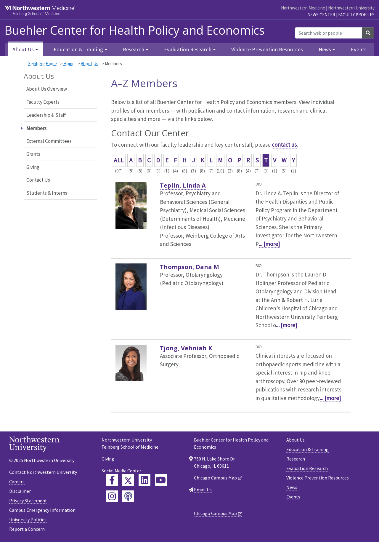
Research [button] (133, 49)
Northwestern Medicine (303, 8)
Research (295, 459)
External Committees (49, 141)
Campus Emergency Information (42, 510)
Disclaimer (20, 491)
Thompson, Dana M (189, 267)
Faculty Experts (43, 102)
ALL (119, 160)
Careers (17, 482)
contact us (284, 144)
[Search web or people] (328, 33)
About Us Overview (46, 89)
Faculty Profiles (356, 14)
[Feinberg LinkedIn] (144, 480)
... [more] (269, 243)
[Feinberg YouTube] (161, 480)
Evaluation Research (307, 468)
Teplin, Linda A (183, 185)
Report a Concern (27, 529)
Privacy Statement (28, 500)
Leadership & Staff (46, 115)
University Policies (27, 519)
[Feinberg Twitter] (128, 480)
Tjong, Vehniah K (186, 348)
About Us (89, 63)
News (291, 487)
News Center (321, 14)
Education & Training (307, 449)
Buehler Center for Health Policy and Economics (134, 30)
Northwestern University (351, 8)
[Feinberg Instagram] (112, 496)
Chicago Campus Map (215, 478)
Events (359, 49)
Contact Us (38, 180)
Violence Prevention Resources (267, 49)
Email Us (203, 490)
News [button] (325, 49)
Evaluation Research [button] (187, 49)
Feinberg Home (42, 63)
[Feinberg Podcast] (128, 496)
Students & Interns (46, 193)
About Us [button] (23, 49)
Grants (33, 154)
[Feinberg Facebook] (112, 480)
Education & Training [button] (78, 49)
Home (69, 63)
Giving (32, 167)
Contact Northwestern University (43, 472)
